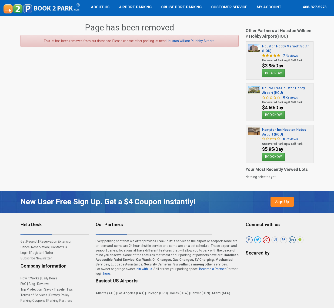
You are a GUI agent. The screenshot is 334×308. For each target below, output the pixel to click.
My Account (269, 7)
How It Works (29, 278)
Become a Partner (212, 269)
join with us (144, 269)
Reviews (289, 55)
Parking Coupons (32, 300)
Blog (32, 284)
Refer (49, 253)
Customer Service (229, 7)
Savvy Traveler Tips (58, 289)
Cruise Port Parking (181, 7)
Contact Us (59, 247)
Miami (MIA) (221, 293)
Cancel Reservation (34, 247)
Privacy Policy (59, 295)
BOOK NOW (273, 73)
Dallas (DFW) (179, 293)
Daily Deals (49, 278)
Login (24, 253)
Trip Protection (31, 289)
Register (36, 253)
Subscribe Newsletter (36, 258)
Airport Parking (135, 7)
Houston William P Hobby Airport (190, 41)
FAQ (23, 284)
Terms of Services (33, 295)
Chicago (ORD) (157, 293)
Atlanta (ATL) (105, 293)
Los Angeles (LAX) (130, 293)
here (106, 273)
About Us (100, 7)
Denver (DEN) (200, 293)
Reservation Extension (56, 241)
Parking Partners (59, 300)
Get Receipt (28, 241)
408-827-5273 (315, 7)
